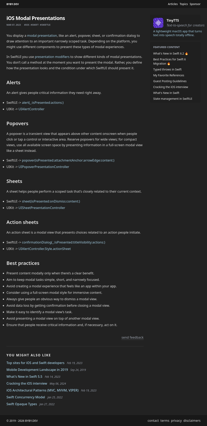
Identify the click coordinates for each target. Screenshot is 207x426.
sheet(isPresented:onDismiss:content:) (51, 201)
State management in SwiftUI (172, 99)
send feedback (132, 337)
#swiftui (45, 24)
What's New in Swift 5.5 (24, 376)
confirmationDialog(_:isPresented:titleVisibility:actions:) (63, 242)
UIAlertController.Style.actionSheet (45, 249)
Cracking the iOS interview (26, 383)
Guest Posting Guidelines (170, 81)
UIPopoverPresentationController (44, 167)
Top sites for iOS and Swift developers (35, 363)
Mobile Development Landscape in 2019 (37, 369)
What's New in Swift (166, 93)
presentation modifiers (52, 57)
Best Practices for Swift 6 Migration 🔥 (169, 61)
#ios (26, 24)
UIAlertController (31, 109)
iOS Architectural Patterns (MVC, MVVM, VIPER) (42, 390)
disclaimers (192, 420)
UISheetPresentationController (42, 208)
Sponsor (195, 4)
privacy (176, 420)
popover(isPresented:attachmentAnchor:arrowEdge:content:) (68, 160)
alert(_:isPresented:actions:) (43, 102)
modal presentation (42, 35)
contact (153, 420)
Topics (184, 4)
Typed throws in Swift (167, 69)
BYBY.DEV (12, 4)
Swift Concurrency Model (25, 397)
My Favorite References (168, 75)
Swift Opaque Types (21, 404)
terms (165, 420)
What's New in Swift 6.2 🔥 (170, 53)
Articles (173, 4)
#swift (35, 24)
